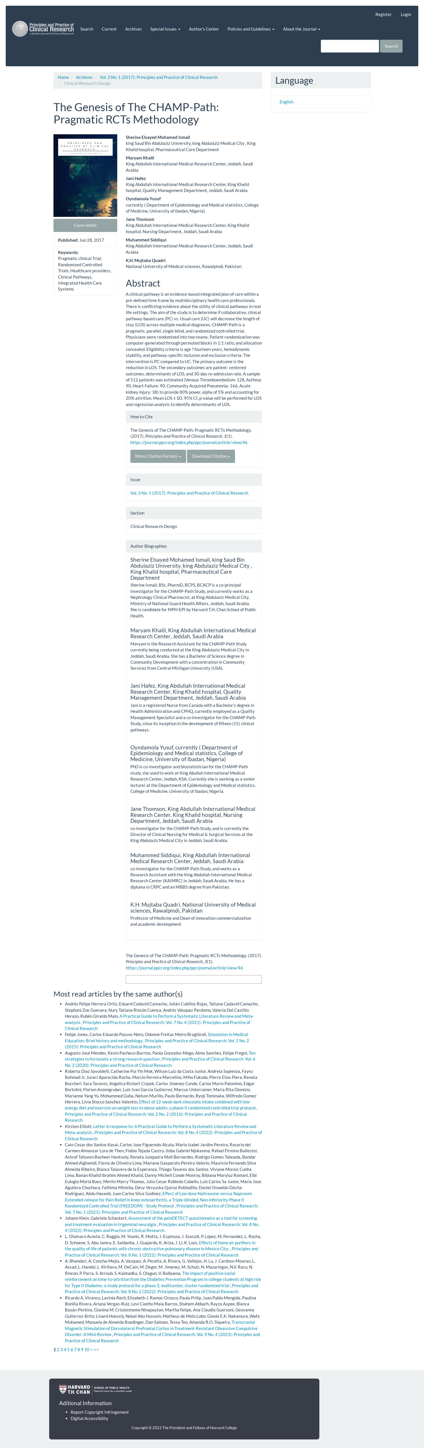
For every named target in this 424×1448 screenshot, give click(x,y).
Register (383, 14)
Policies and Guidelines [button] (251, 28)
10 (86, 1349)
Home (63, 77)
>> (96, 1349)
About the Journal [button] (301, 28)
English (286, 101)
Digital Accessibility (89, 1418)
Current (109, 28)
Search (86, 28)
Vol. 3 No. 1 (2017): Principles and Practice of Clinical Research (159, 77)
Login (406, 14)
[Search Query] (350, 46)
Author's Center (204, 28)
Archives (133, 28)
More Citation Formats (158, 456)
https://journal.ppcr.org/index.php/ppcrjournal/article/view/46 (189, 442)
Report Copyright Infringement (100, 1412)
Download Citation (211, 456)
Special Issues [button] (165, 28)
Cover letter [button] (85, 225)
